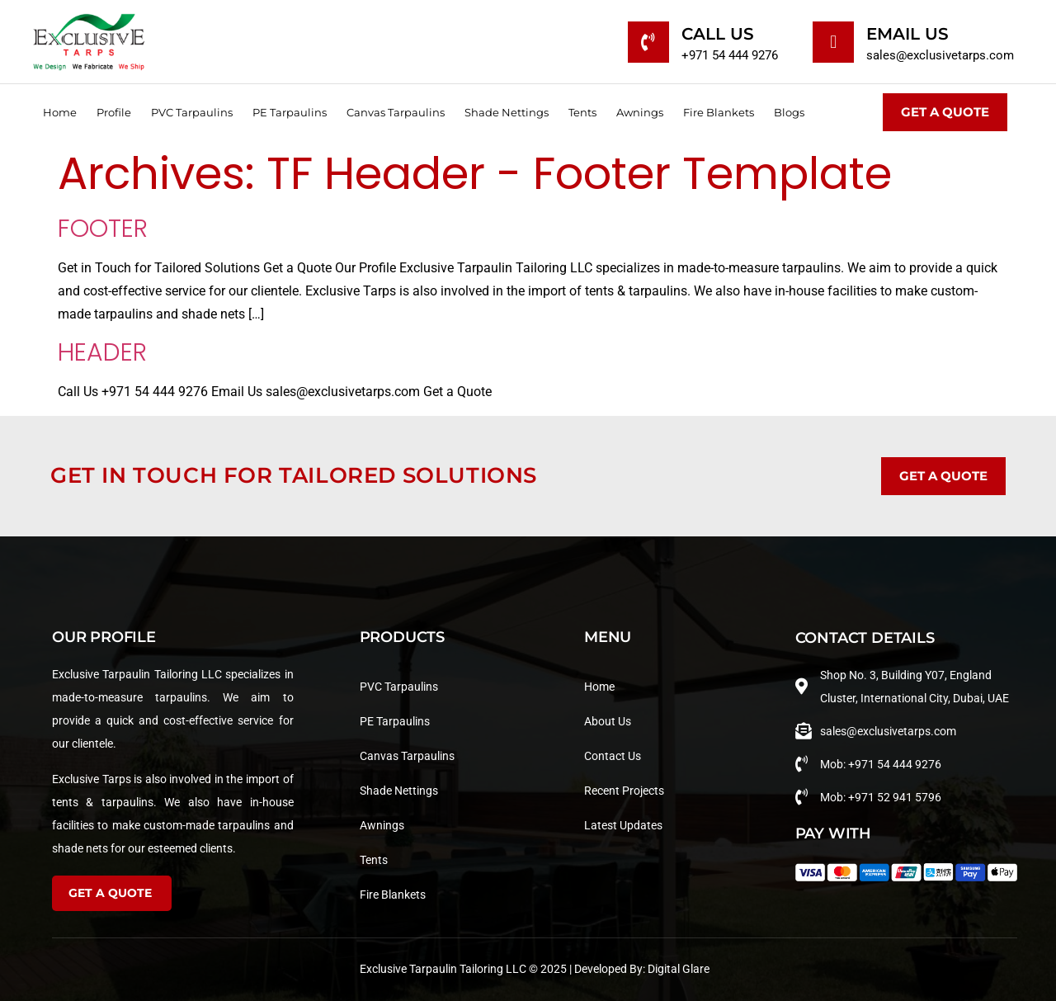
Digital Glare (679, 968)
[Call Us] (648, 42)
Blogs (789, 112)
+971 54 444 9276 (729, 55)
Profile (114, 112)
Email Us (907, 34)
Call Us (717, 34)
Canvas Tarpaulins (395, 112)
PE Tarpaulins (289, 112)
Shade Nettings (506, 112)
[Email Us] (833, 42)
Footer (103, 228)
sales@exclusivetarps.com (940, 55)
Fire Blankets (718, 112)
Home (60, 112)
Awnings (639, 112)
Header (102, 352)
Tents (582, 112)
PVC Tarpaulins (192, 112)
